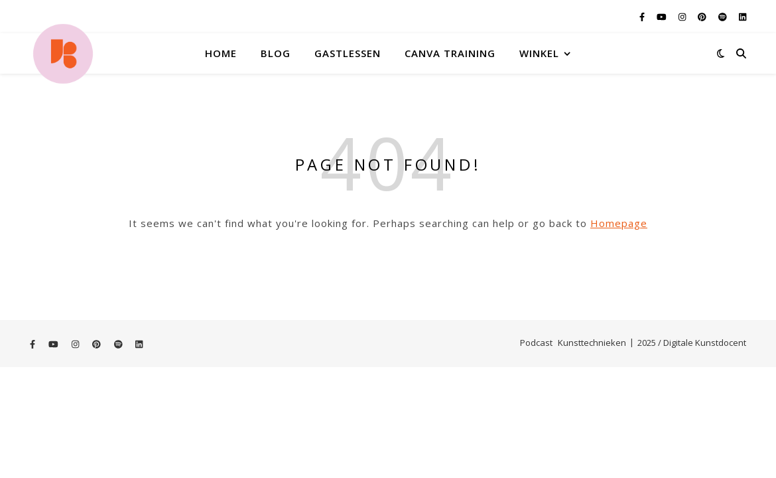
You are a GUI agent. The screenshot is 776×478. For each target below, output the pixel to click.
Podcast (536, 343)
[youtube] (663, 17)
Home (221, 53)
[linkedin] (742, 17)
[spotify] (723, 17)
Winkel (539, 53)
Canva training (450, 53)
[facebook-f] (643, 17)
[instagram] (683, 17)
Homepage (618, 223)
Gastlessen (347, 53)
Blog (276, 53)
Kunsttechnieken (592, 343)
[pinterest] (703, 17)
